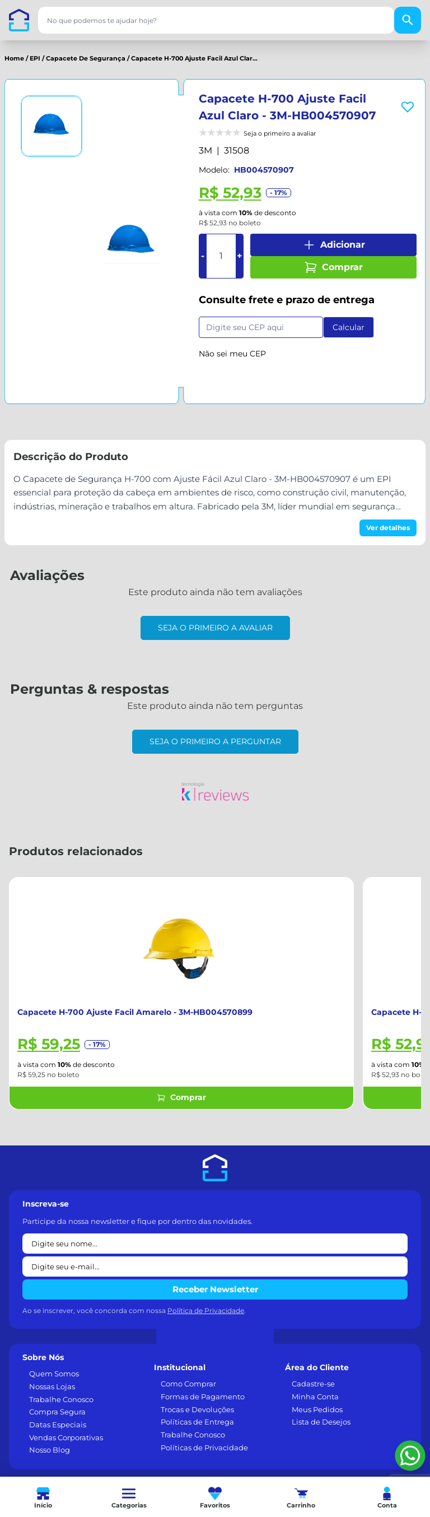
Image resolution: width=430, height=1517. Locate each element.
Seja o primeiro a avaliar (215, 628)
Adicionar (333, 245)
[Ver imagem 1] (51, 126)
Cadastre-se (313, 1383)
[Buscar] (407, 20)
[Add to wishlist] (407, 107)
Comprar (333, 267)
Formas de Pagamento (203, 1396)
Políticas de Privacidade (204, 1447)
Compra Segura (57, 1411)
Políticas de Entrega (197, 1421)
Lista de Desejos (321, 1421)
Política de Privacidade (205, 1310)
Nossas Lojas (52, 1386)
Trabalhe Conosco (61, 1399)
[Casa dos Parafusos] (19, 20)
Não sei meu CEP (232, 354)
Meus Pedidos (317, 1409)
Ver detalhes (388, 527)
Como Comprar (188, 1383)
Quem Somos (54, 1373)
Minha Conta (315, 1396)
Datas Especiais (57, 1424)
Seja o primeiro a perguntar (215, 741)
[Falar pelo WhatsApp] (410, 1455)
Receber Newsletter (215, 1289)
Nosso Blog (49, 1449)
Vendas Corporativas (66, 1437)
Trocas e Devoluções (197, 1409)
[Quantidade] (221, 256)
